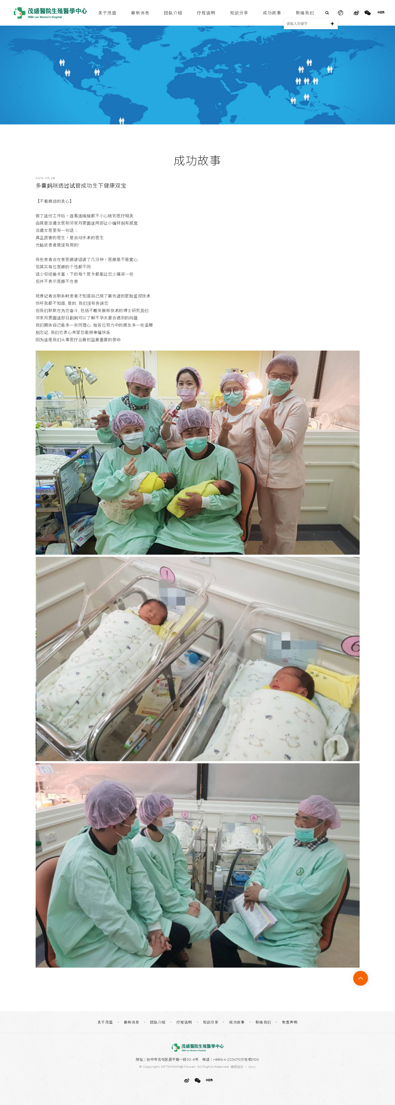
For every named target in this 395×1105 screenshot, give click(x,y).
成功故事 (272, 12)
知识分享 (239, 12)
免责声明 (290, 1022)
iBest (252, 1067)
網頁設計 (237, 1067)
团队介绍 (173, 12)
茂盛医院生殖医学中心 (50, 13)
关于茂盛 (107, 12)
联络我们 (305, 12)
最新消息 (140, 12)
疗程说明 (206, 12)
